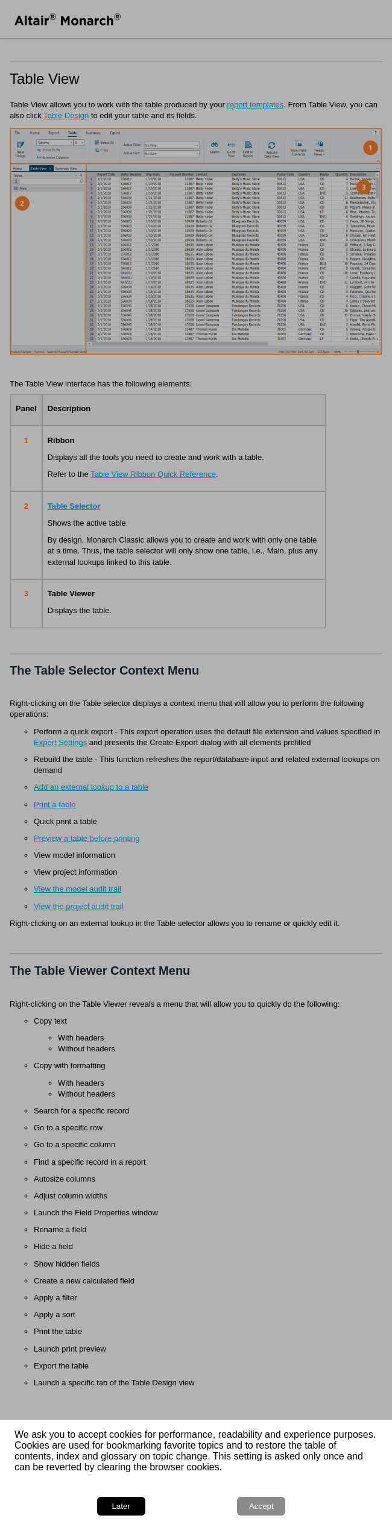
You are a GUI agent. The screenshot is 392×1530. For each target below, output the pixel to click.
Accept (261, 1506)
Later (121, 1506)
